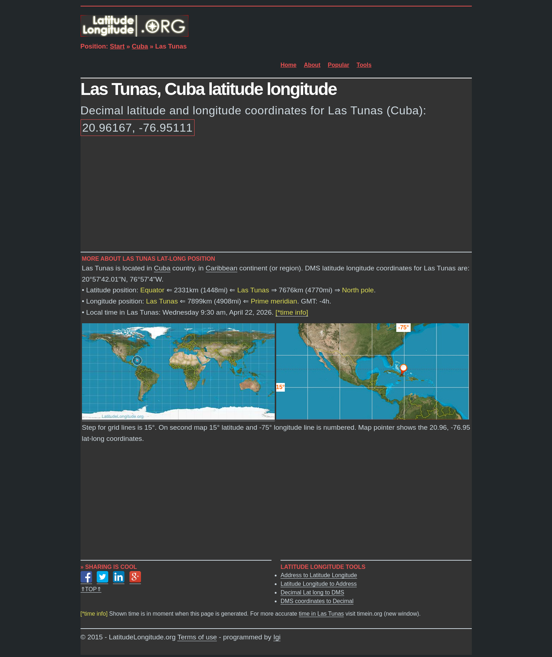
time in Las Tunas (321, 614)
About (312, 65)
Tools (364, 65)
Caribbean (222, 268)
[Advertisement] (276, 195)
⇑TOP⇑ (91, 589)
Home (288, 65)
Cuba (140, 46)
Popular (339, 65)
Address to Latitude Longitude (318, 575)
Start (117, 46)
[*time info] (291, 312)
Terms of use (197, 637)
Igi (276, 637)
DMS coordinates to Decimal (316, 601)
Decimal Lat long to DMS (312, 592)
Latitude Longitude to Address (318, 584)
